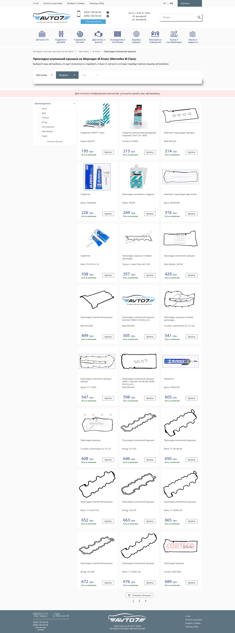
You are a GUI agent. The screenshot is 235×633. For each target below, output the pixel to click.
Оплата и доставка (53, 3)
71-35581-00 (131, 571)
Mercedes (84, 51)
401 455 (136, 264)
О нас (36, 3)
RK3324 (170, 141)
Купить (108, 152)
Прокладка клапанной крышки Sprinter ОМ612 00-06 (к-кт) (138, 318)
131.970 (129, 448)
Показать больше (139, 595)
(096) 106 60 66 (96, 15)
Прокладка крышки (91, 440)
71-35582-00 (173, 510)
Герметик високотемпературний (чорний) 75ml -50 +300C (139, 134)
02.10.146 (179, 325)
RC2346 (87, 325)
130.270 (129, 510)
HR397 (128, 202)
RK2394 (128, 325)
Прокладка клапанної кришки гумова (96, 380)
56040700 (172, 202)
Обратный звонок (93, 21)
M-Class (96, 51)
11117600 (88, 387)
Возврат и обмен (76, 3)
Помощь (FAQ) (96, 3)
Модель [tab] (63, 75)
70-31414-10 (90, 264)
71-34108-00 (173, 448)
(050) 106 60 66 (96, 12)
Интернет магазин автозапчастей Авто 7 (54, 51)
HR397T (88, 141)
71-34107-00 (90, 510)
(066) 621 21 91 (40, 613)
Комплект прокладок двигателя (180, 194)
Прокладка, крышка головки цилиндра (137, 257)
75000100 (172, 387)
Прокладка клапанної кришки (179, 255)
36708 (173, 264)
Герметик (85, 194)
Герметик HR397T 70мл (92, 132)
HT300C (130, 141)
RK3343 (128, 387)
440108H (172, 571)
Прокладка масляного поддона (138, 194)
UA (164, 3)
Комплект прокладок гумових (179, 132)
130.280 (88, 571)
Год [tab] (84, 75)
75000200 (88, 202)
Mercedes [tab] (41, 75)
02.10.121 (96, 448)
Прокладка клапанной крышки (120, 51)
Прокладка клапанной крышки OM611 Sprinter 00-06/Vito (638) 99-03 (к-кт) (138, 381)
